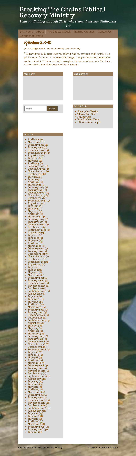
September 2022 (37, 229)
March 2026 (34, 142)
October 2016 (35, 405)
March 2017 (34, 392)
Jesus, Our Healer (88, 111)
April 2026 (34, 139)
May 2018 (33, 357)
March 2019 (34, 333)
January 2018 (35, 368)
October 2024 (35, 174)
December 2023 (36, 192)
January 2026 (35, 147)
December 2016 (36, 400)
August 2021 (35, 264)
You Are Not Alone (89, 119)
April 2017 (33, 389)
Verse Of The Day (72, 48)
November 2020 (37, 285)
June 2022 (33, 237)
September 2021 (37, 261)
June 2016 (33, 416)
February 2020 (36, 309)
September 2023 (37, 200)
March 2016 (34, 424)
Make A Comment (55, 48)
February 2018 (36, 365)
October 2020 (35, 288)
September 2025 (37, 152)
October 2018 (35, 346)
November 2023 (37, 195)
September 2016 (37, 408)
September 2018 (37, 349)
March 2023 (34, 216)
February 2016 (36, 426)
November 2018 (36, 344)
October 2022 (35, 227)
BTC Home (26, 31)
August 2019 (35, 322)
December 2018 (36, 341)
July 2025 (33, 158)
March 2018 (34, 362)
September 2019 (37, 320)
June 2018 (33, 354)
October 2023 (35, 197)
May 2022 (33, 240)
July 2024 (33, 176)
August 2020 (35, 293)
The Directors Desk (58, 31)
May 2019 (33, 328)
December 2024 (36, 168)
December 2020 (36, 283)
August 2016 (35, 410)
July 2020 (33, 296)
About (40, 31)
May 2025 (33, 160)
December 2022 (36, 224)
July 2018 (33, 352)
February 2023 (36, 219)
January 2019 (35, 338)
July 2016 (33, 413)
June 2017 (33, 384)
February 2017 (36, 394)
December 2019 (36, 315)
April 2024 (33, 182)
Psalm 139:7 (84, 116)
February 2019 (36, 336)
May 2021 (33, 272)
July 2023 (33, 205)
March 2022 (34, 245)
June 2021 (33, 269)
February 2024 (36, 187)
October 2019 (35, 317)
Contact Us (105, 31)
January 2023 (35, 221)
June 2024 (33, 179)
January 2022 (35, 251)
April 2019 (33, 330)
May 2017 (33, 386)
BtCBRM (41, 48)
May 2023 (33, 211)
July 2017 (33, 381)
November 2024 (37, 171)
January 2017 (35, 397)
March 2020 (34, 307)
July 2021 (33, 267)
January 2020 (35, 312)
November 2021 (36, 256)
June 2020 (33, 299)
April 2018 (33, 360)
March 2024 (34, 184)
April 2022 (33, 243)
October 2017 (35, 373)
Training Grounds (84, 31)
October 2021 (35, 259)
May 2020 (33, 301)
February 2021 (36, 277)
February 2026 (36, 144)
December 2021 (36, 253)
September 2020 (37, 291)
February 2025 (36, 166)
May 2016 (33, 418)
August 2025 (35, 155)
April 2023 (33, 213)
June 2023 (33, 208)
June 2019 (33, 325)
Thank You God (87, 114)
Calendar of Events (31, 36)
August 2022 (35, 232)
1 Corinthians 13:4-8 (89, 122)
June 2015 (33, 432)
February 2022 (36, 248)
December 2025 (36, 150)
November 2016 (36, 402)
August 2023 (35, 203)
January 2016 (35, 429)
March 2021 (34, 275)
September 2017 (37, 376)
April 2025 (33, 163)
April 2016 (33, 421)
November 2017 (36, 370)
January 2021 (35, 280)
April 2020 (33, 304)
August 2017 (35, 378)
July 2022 (33, 235)
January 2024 (35, 189)
